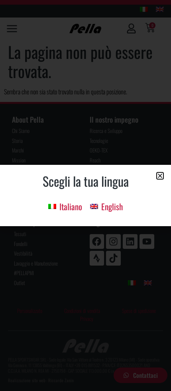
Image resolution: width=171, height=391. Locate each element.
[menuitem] (65, 206)
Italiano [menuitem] (70, 206)
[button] (160, 176)
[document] (85, 195)
